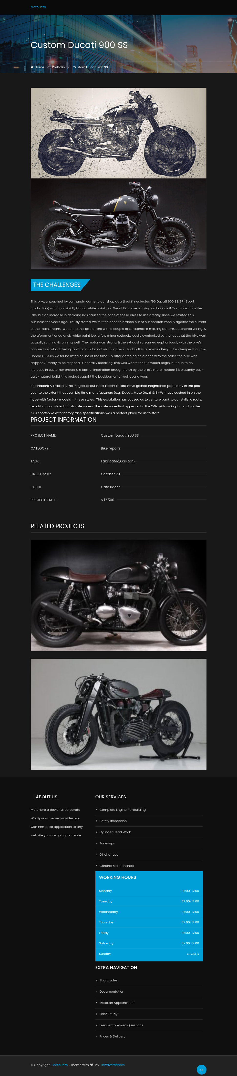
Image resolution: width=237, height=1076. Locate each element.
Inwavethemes (113, 1065)
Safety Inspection (113, 821)
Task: (35, 461)
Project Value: (44, 500)
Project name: (44, 435)
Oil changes (109, 854)
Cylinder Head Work (115, 832)
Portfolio (58, 67)
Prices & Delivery (112, 1036)
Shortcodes (109, 980)
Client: (36, 487)
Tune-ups (107, 843)
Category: (40, 448)
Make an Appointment (117, 1002)
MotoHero (38, 7)
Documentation (112, 991)
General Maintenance (117, 865)
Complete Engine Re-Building (123, 809)
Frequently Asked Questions (121, 1025)
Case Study (109, 1014)
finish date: (41, 474)
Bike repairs (111, 448)
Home (39, 67)
